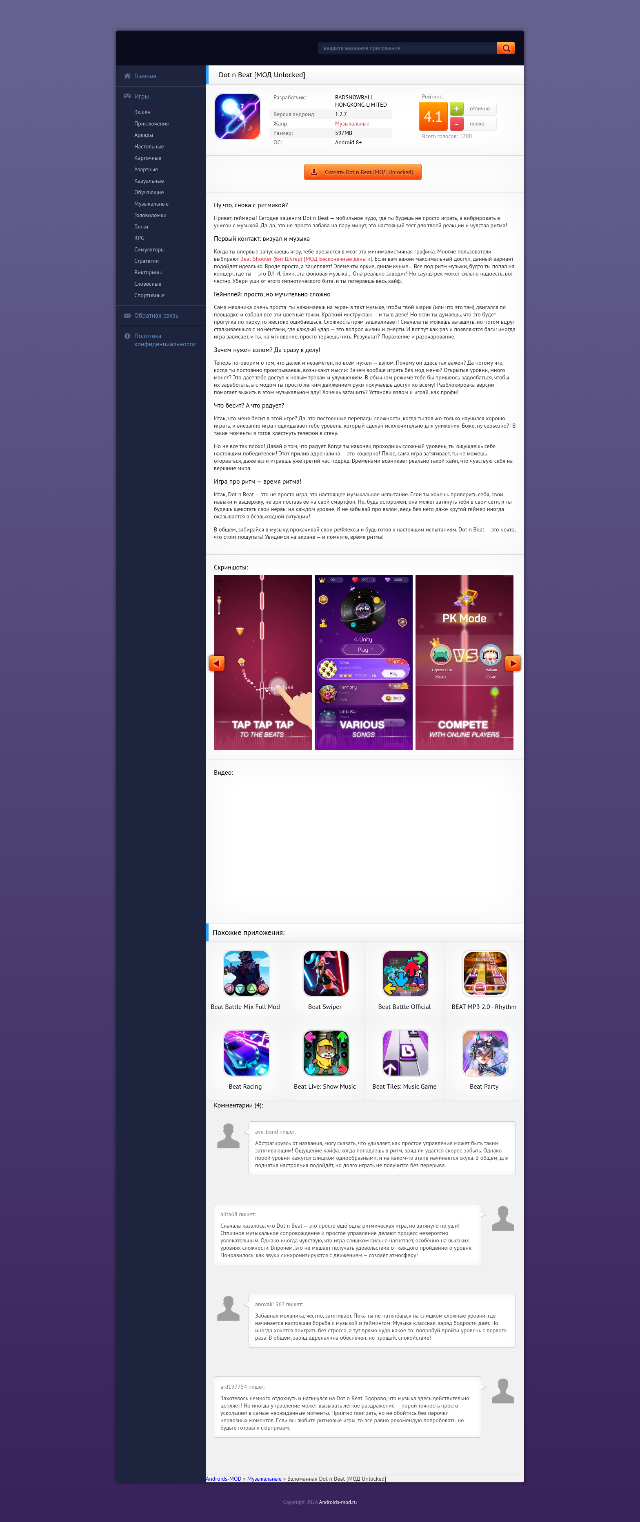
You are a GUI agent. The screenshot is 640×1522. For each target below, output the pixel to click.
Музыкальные (151, 203)
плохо (467, 124)
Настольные (149, 146)
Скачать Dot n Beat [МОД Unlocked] (369, 172)
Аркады (143, 135)
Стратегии (146, 261)
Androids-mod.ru (338, 1502)
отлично (470, 109)
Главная (140, 76)
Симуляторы (149, 249)
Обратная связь (151, 315)
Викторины (148, 272)
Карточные (147, 157)
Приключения (151, 123)
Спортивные (149, 295)
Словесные (147, 283)
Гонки (141, 226)
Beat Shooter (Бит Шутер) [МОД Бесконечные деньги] (306, 258)
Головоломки (150, 215)
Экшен (142, 112)
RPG (139, 238)
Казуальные (149, 180)
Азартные (146, 169)
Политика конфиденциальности (160, 340)
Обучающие (149, 192)
